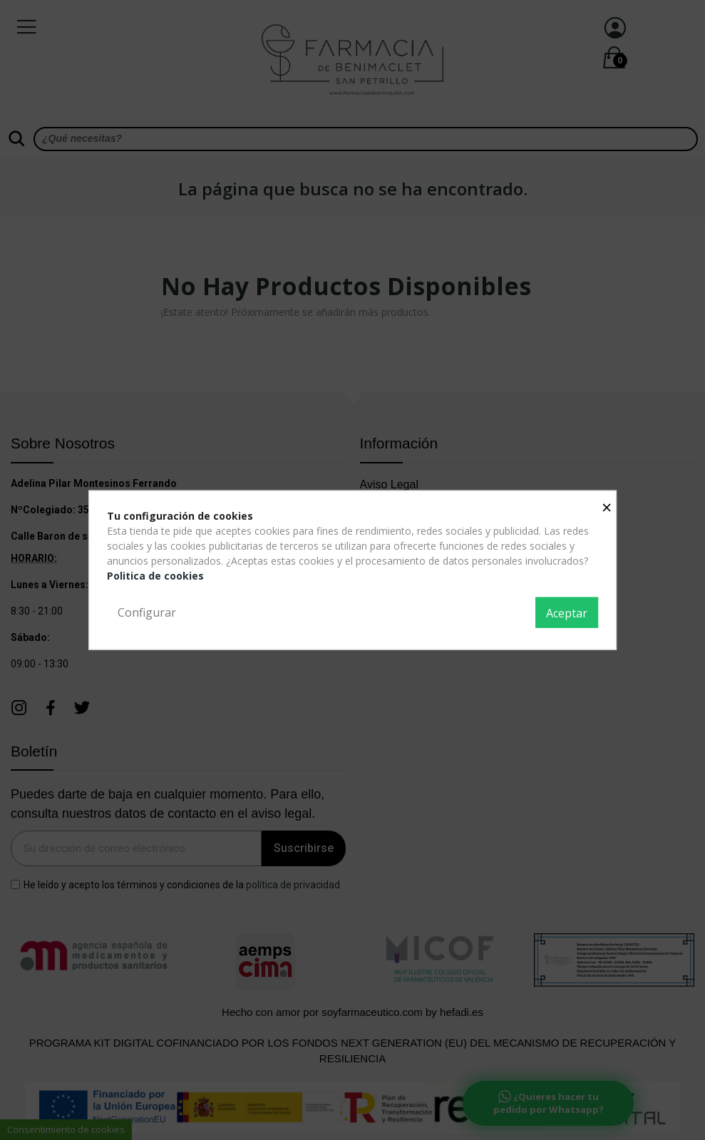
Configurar (147, 612)
